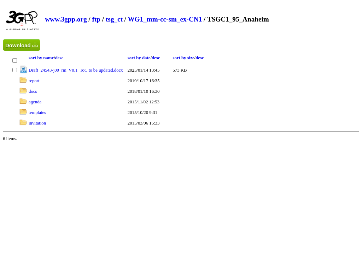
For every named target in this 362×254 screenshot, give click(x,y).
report (34, 80)
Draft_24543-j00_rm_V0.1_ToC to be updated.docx (76, 70)
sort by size (183, 57)
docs (33, 91)
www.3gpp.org (66, 19)
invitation (37, 123)
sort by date (139, 57)
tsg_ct (114, 19)
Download (21, 45)
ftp (96, 19)
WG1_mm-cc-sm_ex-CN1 (165, 19)
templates (37, 112)
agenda (35, 101)
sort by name (41, 57)
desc (59, 57)
